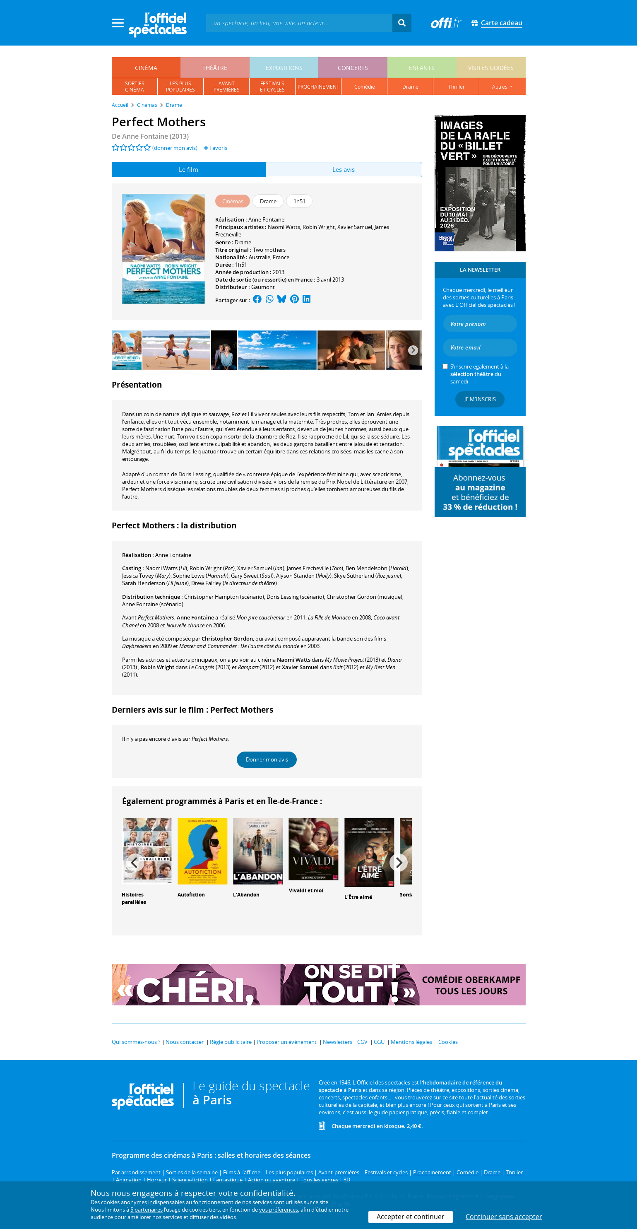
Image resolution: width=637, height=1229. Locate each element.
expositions (284, 68)
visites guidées (491, 68)
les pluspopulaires (180, 86)
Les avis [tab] (343, 169)
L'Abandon (246, 894)
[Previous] (135, 862)
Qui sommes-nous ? (136, 1042)
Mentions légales (411, 1042)
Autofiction (191, 894)
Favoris (215, 148)
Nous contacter (185, 1042)
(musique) (364, 596)
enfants (422, 68)
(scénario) (224, 596)
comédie (364, 86)
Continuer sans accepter (504, 1216)
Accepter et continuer (411, 1216)
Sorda (407, 894)
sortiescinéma (134, 86)
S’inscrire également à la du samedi (479, 374)
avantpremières (227, 86)
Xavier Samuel (354, 227)
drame (410, 86)
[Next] (413, 350)
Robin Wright (319, 227)
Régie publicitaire (231, 1042)
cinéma (146, 68)
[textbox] (299, 22)
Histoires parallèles (134, 898)
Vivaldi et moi (306, 890)
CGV (362, 1042)
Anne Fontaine (266, 219)
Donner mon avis (267, 759)
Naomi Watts (284, 227)
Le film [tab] (188, 169)
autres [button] (500, 86)
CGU (379, 1042)
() (166, 568)
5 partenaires (146, 1209)
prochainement (318, 86)
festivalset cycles (272, 86)
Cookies (448, 1042)
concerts (353, 68)
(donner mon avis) (174, 148)
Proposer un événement (287, 1042)
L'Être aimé (358, 897)
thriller (456, 86)
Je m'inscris (480, 399)
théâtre (214, 68)
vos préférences (278, 1209)
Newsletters (337, 1042)
